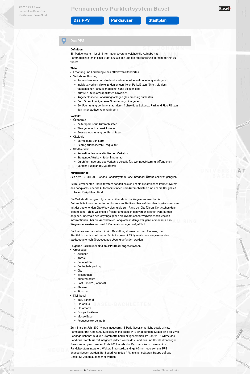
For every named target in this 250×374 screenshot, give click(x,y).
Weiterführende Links (166, 370)
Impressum (76, 370)
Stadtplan (158, 20)
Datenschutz (94, 370)
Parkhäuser (122, 20)
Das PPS (82, 20)
